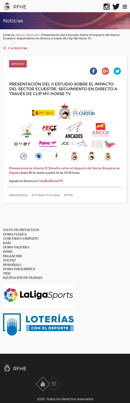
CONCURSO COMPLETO (21, 238)
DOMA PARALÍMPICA (19, 268)
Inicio (20, 35)
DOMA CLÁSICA (15, 233)
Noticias (32, 35)
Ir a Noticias (17, 48)
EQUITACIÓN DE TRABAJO (22, 277)
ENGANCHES (12, 255)
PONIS (7, 251)
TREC (7, 273)
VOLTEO (9, 260)
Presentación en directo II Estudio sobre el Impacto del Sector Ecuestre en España (64, 170)
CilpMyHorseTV (50, 180)
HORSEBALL (12, 264)
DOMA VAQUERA (16, 246)
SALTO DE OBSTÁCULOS (21, 229)
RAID (7, 242)
